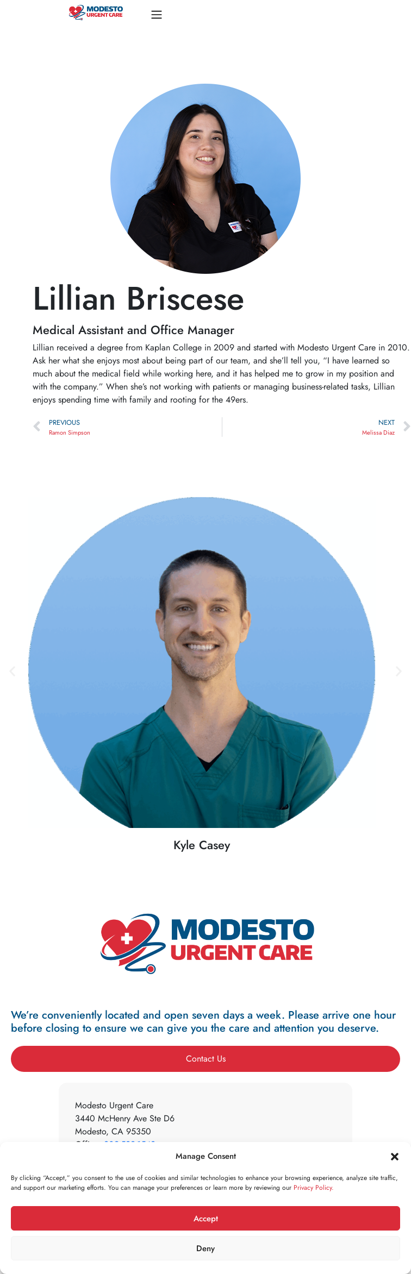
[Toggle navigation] (156, 14)
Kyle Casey (201, 844)
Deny (205, 1248)
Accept (206, 1219)
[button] (394, 1156)
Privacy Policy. (314, 1188)
